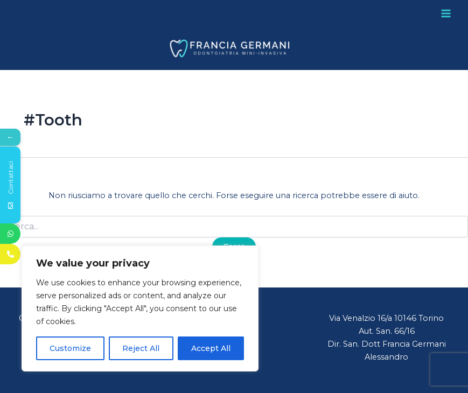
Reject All (140, 348)
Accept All (210, 348)
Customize (70, 348)
